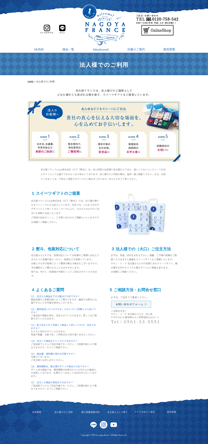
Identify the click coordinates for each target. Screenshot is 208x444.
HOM (30, 81)
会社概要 (36, 412)
